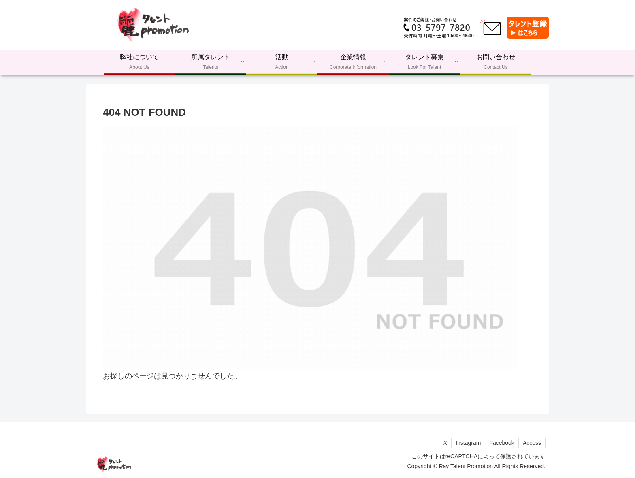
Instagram (468, 443)
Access (532, 443)
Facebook (501, 443)
